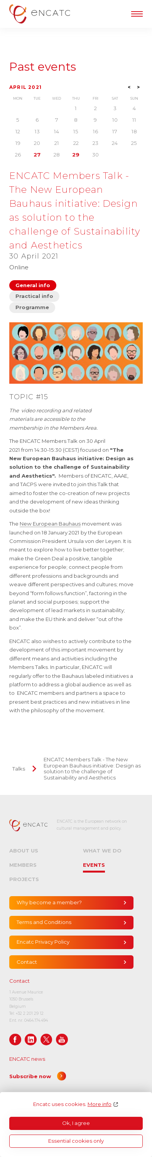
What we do (102, 850)
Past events (42, 66)
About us (23, 850)
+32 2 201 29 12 (30, 1013)
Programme (32, 307)
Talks (18, 769)
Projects (24, 879)
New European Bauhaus (50, 524)
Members (23, 865)
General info (32, 285)
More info (99, 1104)
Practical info (34, 296)
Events (94, 865)
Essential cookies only (76, 1141)
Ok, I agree (76, 1123)
